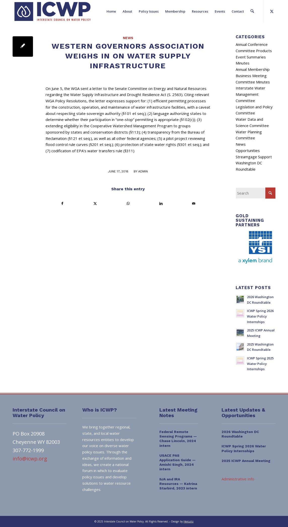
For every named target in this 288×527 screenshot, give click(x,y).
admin (143, 171)
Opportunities (248, 150)
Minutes (242, 63)
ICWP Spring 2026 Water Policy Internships (260, 316)
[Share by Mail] (193, 203)
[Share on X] (95, 203)
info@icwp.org (30, 458)
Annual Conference (252, 44)
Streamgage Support (254, 156)
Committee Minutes (253, 81)
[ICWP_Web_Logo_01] (52, 11)
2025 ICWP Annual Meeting (246, 461)
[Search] (252, 11)
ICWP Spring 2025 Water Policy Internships (260, 363)
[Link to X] (271, 11)
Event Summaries (251, 56)
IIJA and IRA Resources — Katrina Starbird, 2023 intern (178, 483)
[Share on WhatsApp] (128, 203)
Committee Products (254, 50)
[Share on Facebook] (62, 203)
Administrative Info (238, 478)
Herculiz (189, 521)
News (128, 38)
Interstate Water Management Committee (250, 94)
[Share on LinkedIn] (161, 203)
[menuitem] (111, 11)
